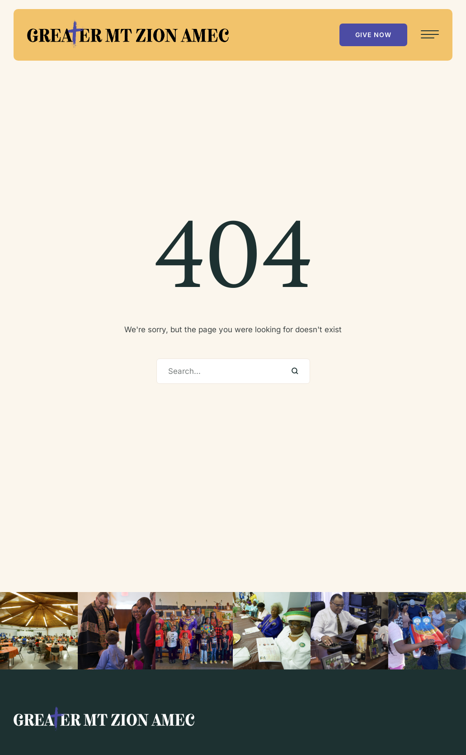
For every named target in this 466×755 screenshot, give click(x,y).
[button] (373, 35)
